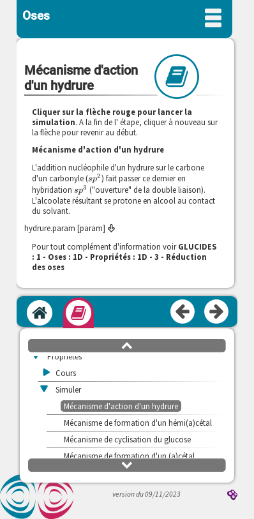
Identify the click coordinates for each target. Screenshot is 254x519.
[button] (127, 344)
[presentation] (94, 178)
